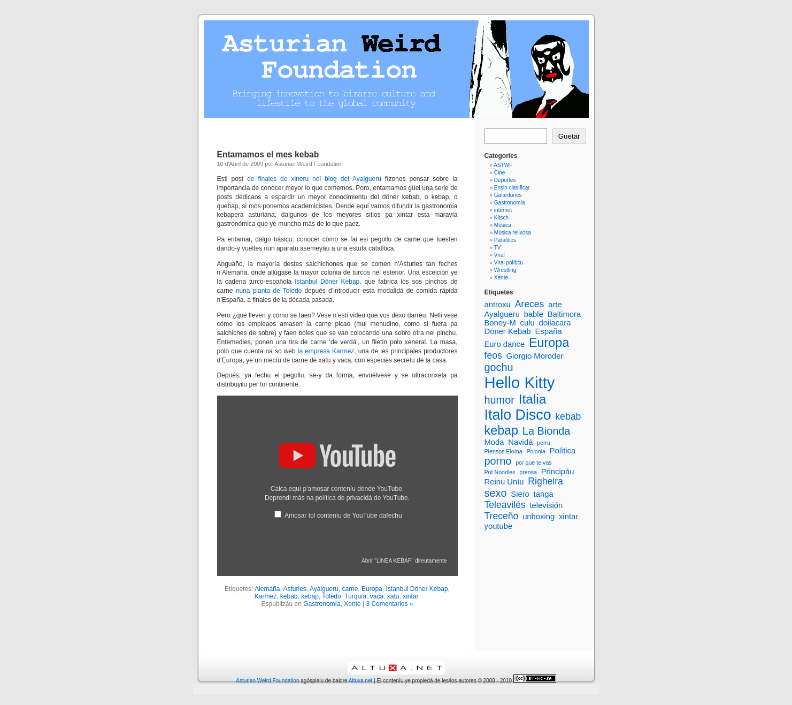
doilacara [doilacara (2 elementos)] (555, 323)
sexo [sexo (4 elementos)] (496, 493)
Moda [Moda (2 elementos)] (494, 442)
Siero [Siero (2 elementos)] (520, 494)
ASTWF (503, 165)
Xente (352, 604)
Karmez (265, 596)
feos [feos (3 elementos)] (493, 355)
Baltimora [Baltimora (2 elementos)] (564, 314)
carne (350, 589)
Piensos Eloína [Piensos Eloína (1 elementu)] (503, 451)
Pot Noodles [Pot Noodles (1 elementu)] (500, 472)
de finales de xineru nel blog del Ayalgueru (314, 179)
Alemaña (267, 589)
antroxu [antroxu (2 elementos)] (498, 304)
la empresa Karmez (326, 351)
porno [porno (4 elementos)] (498, 461)
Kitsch (501, 218)
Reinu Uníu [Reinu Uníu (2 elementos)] (504, 481)
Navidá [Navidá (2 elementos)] (520, 442)
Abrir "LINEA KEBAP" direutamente (404, 561)
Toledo (331, 596)
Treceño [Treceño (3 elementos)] (502, 516)
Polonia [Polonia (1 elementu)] (535, 451)
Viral (499, 255)
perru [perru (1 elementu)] (543, 442)
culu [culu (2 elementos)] (527, 323)
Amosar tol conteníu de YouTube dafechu (343, 515)
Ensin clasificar (512, 188)
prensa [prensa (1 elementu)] (528, 472)
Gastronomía (321, 604)
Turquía (355, 596)
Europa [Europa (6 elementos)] (549, 343)
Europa (372, 589)
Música (502, 225)
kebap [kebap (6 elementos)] (502, 430)
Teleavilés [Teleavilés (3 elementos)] (505, 504)
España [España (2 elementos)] (548, 331)
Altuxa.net (360, 681)
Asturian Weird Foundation (267, 681)
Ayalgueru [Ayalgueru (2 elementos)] (502, 314)
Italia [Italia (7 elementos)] (533, 399)
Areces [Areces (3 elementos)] (529, 304)
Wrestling (505, 270)
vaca (376, 596)
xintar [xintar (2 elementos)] (568, 516)
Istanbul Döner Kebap (325, 281)
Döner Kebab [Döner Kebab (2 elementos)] (508, 331)
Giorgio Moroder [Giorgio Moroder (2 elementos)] (535, 356)
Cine (499, 173)
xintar (410, 596)
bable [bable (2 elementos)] (533, 314)
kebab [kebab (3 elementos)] (568, 416)
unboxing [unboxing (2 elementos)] (538, 516)
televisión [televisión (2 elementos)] (546, 505)
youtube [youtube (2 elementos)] (499, 526)
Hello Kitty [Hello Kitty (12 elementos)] (520, 382)
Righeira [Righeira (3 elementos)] (545, 481)
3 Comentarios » (389, 604)
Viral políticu (508, 263)
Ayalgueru (324, 589)
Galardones (508, 195)
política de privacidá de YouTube (362, 498)
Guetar (569, 136)
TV (497, 248)
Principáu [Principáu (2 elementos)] (557, 471)
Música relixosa (512, 233)
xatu (393, 596)
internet (503, 210)
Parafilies (505, 240)
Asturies (294, 589)
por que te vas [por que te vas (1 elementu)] (534, 462)
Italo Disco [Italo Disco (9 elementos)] (518, 415)
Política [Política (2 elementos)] (563, 450)
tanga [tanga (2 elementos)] (543, 494)
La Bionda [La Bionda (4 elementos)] (546, 431)
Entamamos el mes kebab (268, 154)
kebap (310, 596)
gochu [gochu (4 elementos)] (499, 367)
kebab (289, 596)
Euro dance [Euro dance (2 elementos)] (505, 344)
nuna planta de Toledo (269, 290)
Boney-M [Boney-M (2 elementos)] (500, 323)
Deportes (505, 180)
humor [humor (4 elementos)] (499, 400)
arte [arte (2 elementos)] (555, 304)
